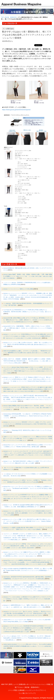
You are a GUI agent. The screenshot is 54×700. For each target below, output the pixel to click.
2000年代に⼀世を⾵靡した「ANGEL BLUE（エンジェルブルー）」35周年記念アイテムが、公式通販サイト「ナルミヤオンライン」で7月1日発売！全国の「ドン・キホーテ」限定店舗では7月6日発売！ (27, 586)
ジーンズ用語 (12, 690)
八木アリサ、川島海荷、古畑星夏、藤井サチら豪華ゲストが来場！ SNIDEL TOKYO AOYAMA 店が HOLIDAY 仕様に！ (27, 360)
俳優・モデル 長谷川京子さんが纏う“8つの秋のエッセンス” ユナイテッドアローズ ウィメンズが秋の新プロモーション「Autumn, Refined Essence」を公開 (27, 521)
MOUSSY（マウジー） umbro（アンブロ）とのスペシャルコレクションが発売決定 (27, 424)
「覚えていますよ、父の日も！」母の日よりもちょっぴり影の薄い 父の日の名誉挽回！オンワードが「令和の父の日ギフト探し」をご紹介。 (27, 613)
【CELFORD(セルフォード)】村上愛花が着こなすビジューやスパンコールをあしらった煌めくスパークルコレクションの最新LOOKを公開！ (27, 336)
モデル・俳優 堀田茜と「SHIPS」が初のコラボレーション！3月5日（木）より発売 (27, 328)
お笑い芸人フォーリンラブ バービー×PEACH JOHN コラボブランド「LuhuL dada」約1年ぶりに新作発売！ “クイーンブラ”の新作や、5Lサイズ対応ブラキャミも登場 (27, 513)
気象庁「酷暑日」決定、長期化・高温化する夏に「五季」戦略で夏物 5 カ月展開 (27, 276)
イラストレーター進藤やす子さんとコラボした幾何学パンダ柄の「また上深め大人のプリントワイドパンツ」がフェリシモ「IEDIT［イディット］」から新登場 (27, 554)
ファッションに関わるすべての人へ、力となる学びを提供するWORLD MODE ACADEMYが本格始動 (27, 646)
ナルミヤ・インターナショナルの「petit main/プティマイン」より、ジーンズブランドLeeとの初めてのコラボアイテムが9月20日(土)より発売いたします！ (27, 453)
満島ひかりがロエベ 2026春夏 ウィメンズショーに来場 (27, 438)
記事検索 (21, 690)
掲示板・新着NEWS (11, 17)
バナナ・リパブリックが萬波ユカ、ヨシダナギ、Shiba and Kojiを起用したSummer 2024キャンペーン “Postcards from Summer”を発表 (27, 638)
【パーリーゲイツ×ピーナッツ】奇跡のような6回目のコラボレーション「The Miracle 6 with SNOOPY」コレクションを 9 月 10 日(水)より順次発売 (27, 488)
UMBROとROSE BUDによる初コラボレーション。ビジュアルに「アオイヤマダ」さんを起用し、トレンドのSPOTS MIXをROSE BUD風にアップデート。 (27, 562)
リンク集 (21, 693)
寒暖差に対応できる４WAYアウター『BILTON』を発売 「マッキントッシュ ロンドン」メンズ (27, 407)
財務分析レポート (25, 684)
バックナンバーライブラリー (35, 690)
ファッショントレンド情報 (41, 684)
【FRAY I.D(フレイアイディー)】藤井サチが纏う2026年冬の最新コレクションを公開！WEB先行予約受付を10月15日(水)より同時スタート (27, 389)
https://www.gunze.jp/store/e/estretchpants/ (16, 109)
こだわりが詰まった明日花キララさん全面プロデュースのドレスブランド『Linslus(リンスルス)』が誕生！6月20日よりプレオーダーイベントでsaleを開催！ (27, 598)
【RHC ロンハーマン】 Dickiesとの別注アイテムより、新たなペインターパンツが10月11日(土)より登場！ (27, 379)
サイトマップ (30, 693)
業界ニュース (13, 684)
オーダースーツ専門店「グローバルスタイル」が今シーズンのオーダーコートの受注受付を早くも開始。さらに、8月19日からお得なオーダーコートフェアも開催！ (27, 546)
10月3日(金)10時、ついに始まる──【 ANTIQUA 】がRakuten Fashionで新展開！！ (27, 415)
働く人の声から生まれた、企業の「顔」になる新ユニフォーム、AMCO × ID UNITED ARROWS (27, 344)
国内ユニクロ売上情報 (18, 289)
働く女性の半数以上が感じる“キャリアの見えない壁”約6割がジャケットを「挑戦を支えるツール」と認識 (27, 319)
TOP (2, 17)
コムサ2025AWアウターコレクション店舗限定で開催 (27, 496)
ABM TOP (4, 684)
